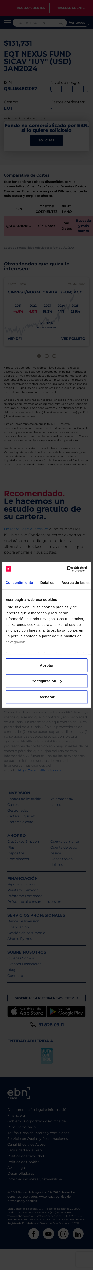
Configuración (46, 681)
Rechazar (46, 697)
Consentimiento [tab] (19, 582)
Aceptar (46, 665)
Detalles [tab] (47, 582)
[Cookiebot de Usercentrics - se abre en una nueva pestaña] (66, 569)
